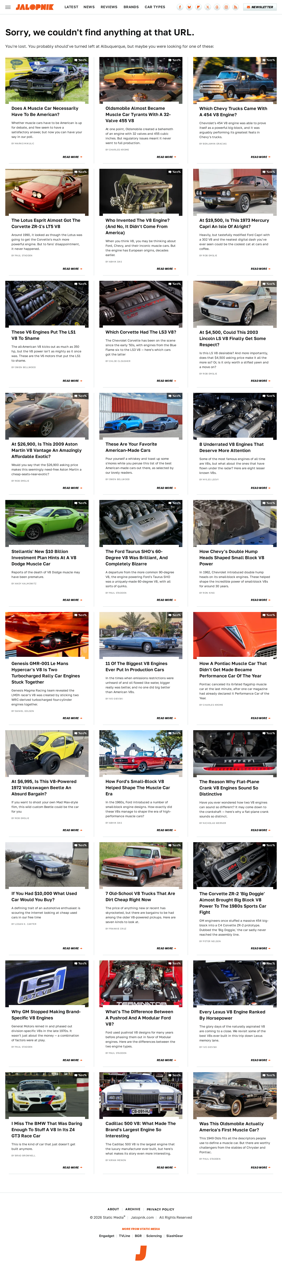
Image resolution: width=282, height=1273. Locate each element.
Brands (131, 7)
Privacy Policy (160, 1209)
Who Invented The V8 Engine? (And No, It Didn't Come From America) (138, 226)
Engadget (106, 1236)
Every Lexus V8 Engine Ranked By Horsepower (232, 1015)
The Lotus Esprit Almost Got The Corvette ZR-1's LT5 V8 (45, 223)
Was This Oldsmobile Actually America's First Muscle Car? (231, 1126)
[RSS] (235, 7)
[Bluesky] (189, 7)
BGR (138, 1236)
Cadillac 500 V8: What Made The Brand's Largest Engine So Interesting (141, 1129)
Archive (132, 1209)
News (89, 7)
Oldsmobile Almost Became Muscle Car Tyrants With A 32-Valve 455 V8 (138, 114)
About (113, 1209)
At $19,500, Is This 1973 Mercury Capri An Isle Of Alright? (234, 223)
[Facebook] (180, 7)
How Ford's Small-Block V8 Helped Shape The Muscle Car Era (138, 787)
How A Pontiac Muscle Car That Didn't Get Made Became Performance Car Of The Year (233, 669)
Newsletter (260, 7)
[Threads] (217, 7)
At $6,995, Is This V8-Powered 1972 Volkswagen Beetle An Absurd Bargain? (43, 787)
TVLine (124, 1236)
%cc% (82, 60)
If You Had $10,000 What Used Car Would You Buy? (44, 896)
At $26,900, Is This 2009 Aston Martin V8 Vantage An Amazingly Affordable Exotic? (46, 450)
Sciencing (154, 1236)
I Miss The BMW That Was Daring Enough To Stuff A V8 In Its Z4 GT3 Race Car (46, 1129)
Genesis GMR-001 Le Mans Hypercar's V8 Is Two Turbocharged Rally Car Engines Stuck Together (45, 673)
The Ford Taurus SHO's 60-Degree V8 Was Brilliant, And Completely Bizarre (137, 557)
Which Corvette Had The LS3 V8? (141, 332)
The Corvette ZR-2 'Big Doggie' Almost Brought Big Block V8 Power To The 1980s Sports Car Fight (232, 903)
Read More (71, 157)
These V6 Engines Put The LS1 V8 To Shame (43, 335)
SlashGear (174, 1236)
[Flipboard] (198, 7)
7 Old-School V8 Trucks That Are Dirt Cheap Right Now (140, 896)
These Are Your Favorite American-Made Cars (131, 447)
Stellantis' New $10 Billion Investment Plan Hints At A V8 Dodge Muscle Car (43, 557)
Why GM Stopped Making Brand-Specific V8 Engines (46, 1014)
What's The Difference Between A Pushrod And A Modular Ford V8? (139, 1018)
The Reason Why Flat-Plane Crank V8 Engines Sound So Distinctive (229, 788)
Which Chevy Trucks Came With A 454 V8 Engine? (233, 111)
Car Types (155, 7)
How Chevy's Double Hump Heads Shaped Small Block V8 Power (231, 557)
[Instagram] (226, 7)
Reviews (109, 7)
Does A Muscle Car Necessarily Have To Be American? (44, 111)
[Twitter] (207, 7)
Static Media (113, 1217)
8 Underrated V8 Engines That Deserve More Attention (231, 447)
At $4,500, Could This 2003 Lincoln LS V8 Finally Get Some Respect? (232, 338)
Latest (71, 7)
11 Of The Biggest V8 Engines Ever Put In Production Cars (136, 666)
